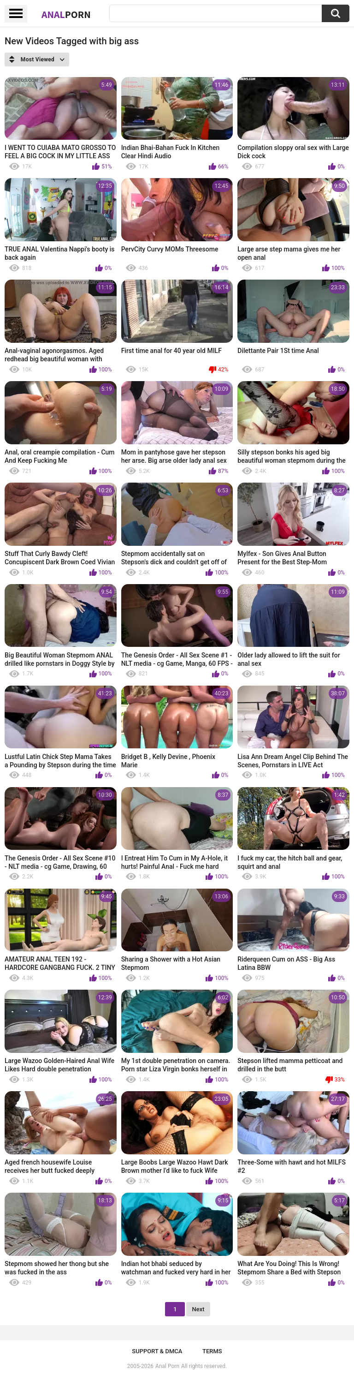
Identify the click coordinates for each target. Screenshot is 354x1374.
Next (198, 1309)
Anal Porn (167, 1366)
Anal (66, 14)
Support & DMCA (157, 1351)
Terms (212, 1351)
